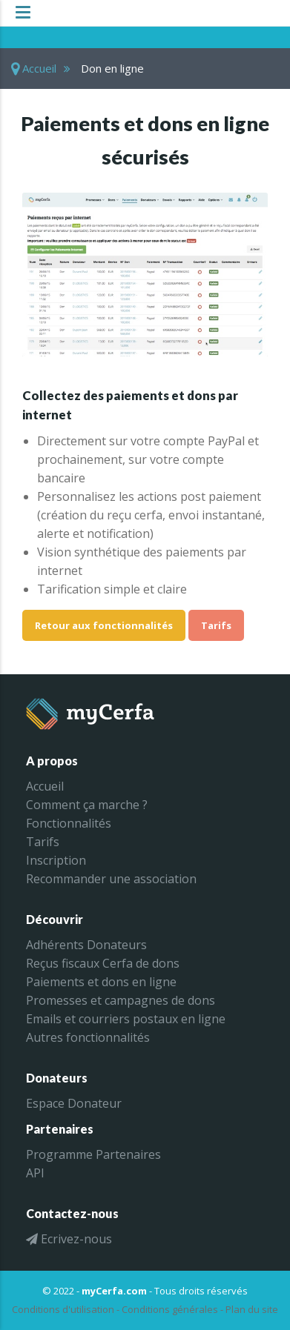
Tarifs (216, 625)
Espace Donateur (74, 1103)
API (35, 1173)
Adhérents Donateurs (86, 945)
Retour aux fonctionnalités (104, 625)
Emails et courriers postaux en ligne (125, 1019)
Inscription (56, 860)
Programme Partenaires (93, 1154)
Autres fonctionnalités (88, 1037)
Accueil (33, 68)
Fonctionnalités (68, 823)
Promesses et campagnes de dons (120, 1000)
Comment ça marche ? (87, 805)
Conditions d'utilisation (63, 1309)
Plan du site (251, 1309)
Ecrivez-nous (69, 1239)
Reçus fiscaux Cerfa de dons (102, 963)
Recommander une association (111, 879)
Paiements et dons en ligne (101, 982)
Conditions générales (170, 1309)
